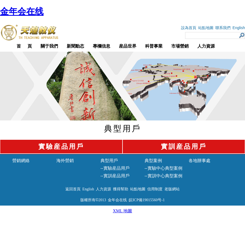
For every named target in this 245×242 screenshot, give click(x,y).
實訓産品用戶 (184, 146)
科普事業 (154, 46)
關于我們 (49, 46)
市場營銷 (180, 46)
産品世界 (127, 46)
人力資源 (206, 46)
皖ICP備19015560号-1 (146, 200)
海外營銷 (65, 160)
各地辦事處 (199, 160)
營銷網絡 (21, 160)
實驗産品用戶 (61, 146)
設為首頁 (188, 28)
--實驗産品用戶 (115, 168)
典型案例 (153, 160)
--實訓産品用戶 (115, 175)
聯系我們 (223, 28)
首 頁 (24, 46)
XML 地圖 (122, 211)
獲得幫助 (120, 189)
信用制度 (155, 189)
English (238, 28)
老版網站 (172, 189)
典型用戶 (109, 160)
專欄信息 (101, 46)
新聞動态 (75, 46)
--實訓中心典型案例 (163, 175)
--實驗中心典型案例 (163, 168)
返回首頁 (73, 189)
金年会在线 (22, 11)
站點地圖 (205, 28)
